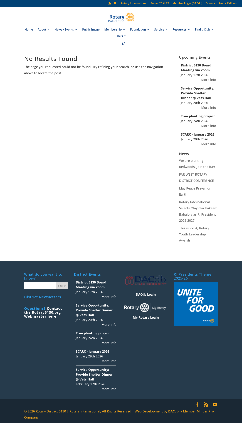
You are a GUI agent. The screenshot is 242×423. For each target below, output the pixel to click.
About (42, 29)
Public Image (91, 29)
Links (119, 36)
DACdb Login (146, 294)
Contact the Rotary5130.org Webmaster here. (43, 312)
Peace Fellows (228, 3)
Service (159, 29)
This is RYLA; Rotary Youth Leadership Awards (194, 234)
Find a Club (202, 29)
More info (208, 80)
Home (29, 29)
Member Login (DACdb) (187, 3)
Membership (113, 29)
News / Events (64, 29)
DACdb (173, 411)
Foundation (138, 29)
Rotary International (134, 3)
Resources (179, 29)
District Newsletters (42, 297)
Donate (210, 3)
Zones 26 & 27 (160, 3)
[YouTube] (115, 4)
